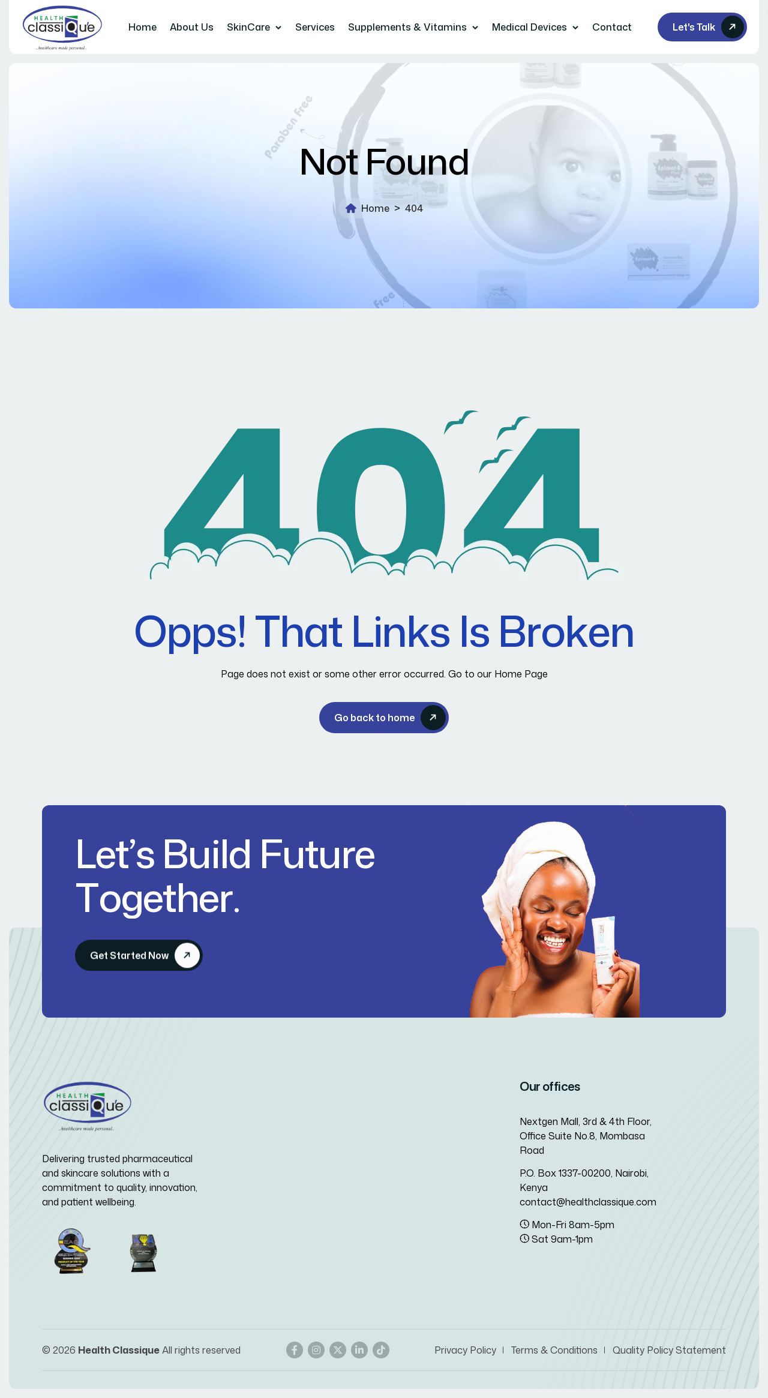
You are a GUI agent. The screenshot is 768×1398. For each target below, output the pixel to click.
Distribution (415, 1176)
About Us (192, 27)
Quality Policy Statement (669, 1350)
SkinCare (248, 27)
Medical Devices (529, 27)
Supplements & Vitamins (407, 27)
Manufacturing (423, 1197)
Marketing (412, 1154)
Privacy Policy (465, 1350)
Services (315, 27)
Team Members (265, 1154)
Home (142, 27)
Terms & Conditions (554, 1350)
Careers (261, 1176)
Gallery (246, 1197)
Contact (612, 27)
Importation (416, 1132)
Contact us (256, 1132)
